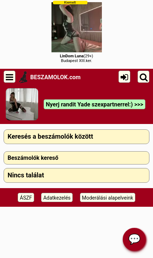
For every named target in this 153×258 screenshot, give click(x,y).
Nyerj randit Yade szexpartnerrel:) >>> (94, 104)
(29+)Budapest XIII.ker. (76, 31)
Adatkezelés (57, 198)
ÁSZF (26, 198)
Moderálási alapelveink (107, 198)
